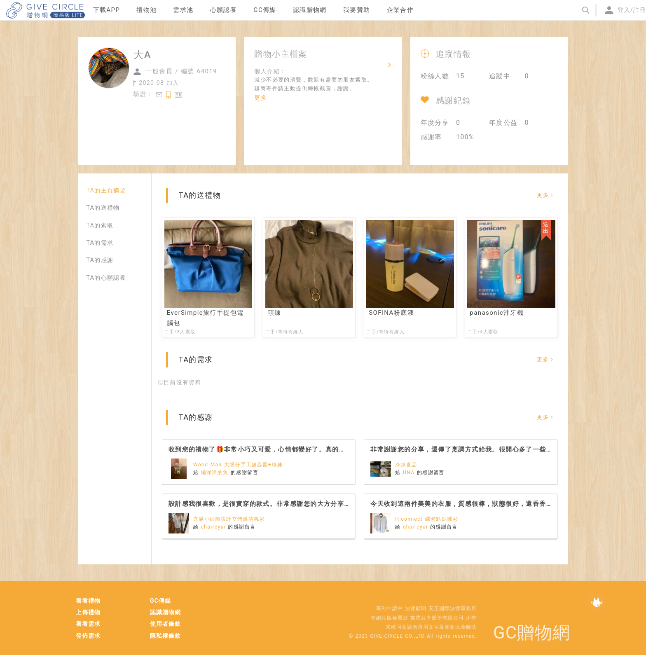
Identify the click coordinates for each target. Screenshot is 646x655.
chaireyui (214, 527)
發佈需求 (88, 635)
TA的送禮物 (102, 207)
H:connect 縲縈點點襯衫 (426, 519)
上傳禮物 (88, 612)
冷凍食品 (406, 465)
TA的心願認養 (106, 277)
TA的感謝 (99, 260)
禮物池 (146, 10)
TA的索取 (99, 225)
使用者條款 (165, 623)
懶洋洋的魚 (216, 472)
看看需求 (88, 623)
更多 (260, 97)
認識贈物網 (165, 612)
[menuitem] (107, 10)
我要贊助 (356, 10)
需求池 (183, 10)
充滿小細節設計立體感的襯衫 (229, 519)
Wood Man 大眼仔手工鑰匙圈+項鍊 (238, 465)
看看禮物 (88, 600)
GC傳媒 (160, 600)
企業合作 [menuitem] (400, 10)
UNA (410, 472)
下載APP (106, 10)
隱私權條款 (165, 635)
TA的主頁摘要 (106, 190)
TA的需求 (99, 242)
